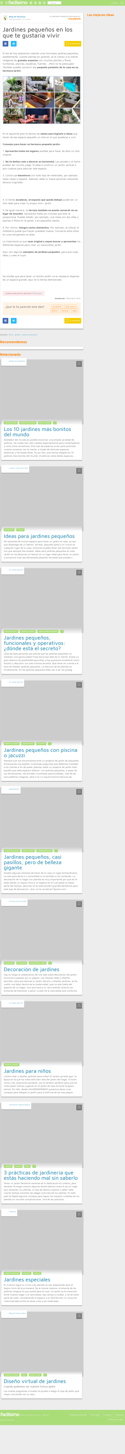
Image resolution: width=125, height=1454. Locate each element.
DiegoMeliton (14, 815)
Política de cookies (116, 1448)
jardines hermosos (44, 877)
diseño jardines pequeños (48, 657)
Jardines (8, 1195)
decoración (9, 991)
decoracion (9, 556)
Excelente (57, 330)
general (37, 1302)
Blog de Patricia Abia (17, 1342)
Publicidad (119, 1443)
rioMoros (12, 1240)
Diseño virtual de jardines (35, 1410)
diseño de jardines (27, 657)
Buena (54, 334)
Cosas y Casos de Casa (18, 494)
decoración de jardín (37, 991)
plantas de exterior (28, 449)
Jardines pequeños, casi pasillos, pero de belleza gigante (32, 888)
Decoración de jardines (31, 998)
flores (11, 358)
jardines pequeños (29, 358)
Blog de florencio (17, 22)
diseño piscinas (27, 770)
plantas (20, 556)
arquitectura (35, 1403)
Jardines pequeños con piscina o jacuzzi (40, 779)
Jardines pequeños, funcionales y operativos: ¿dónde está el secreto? (35, 669)
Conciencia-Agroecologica (19, 1133)
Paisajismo (41, 770)
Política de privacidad (78, 1443)
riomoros (26, 1302)
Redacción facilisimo (17, 387)
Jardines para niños (27, 1099)
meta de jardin (28, 877)
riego (27, 1195)
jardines (18, 358)
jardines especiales (12, 1302)
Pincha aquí (37, 317)
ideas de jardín (44, 449)
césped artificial (11, 657)
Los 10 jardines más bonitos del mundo (37, 458)
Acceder (114, 3)
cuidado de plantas (12, 877)
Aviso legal (95, 1443)
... (54, 449)
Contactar (107, 1443)
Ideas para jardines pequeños (39, 562)
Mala (75, 334)
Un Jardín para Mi (16, 596)
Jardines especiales (27, 1308)
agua (24, 1403)
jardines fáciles (10, 449)
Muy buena (71, 330)
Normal (65, 334)
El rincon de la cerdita (17, 930)
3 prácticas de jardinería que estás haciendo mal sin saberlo (41, 1204)
